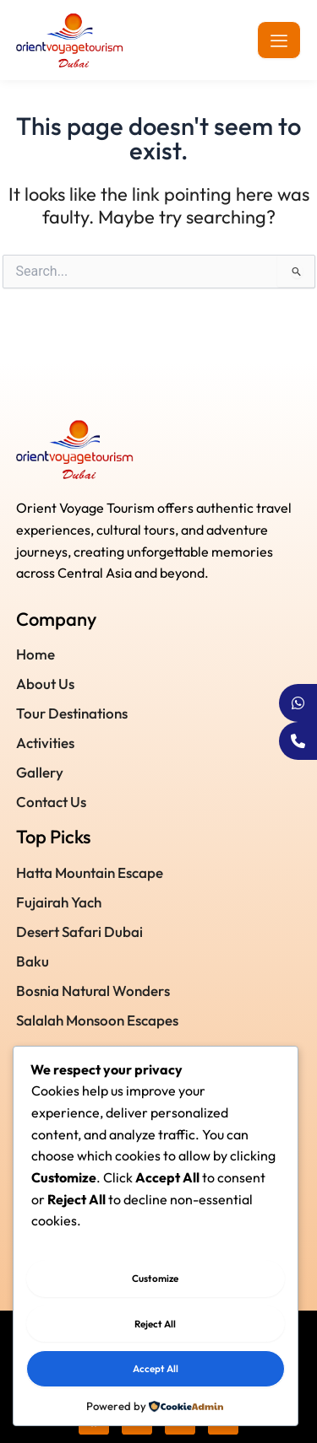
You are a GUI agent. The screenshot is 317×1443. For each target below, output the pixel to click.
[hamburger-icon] (279, 40)
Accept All (155, 1368)
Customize (155, 1278)
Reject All (155, 1323)
